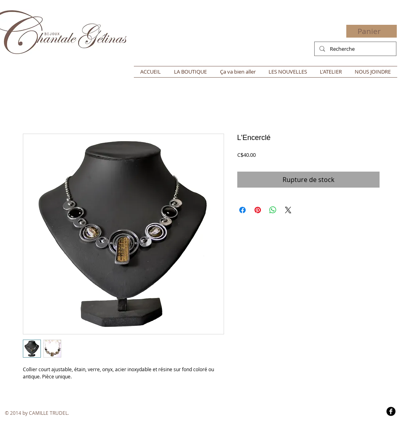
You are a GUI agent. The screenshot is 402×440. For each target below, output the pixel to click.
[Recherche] (354, 49)
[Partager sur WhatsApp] (273, 210)
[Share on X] (288, 210)
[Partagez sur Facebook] (242, 210)
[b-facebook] (391, 411)
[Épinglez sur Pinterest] (258, 210)
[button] (374, 31)
